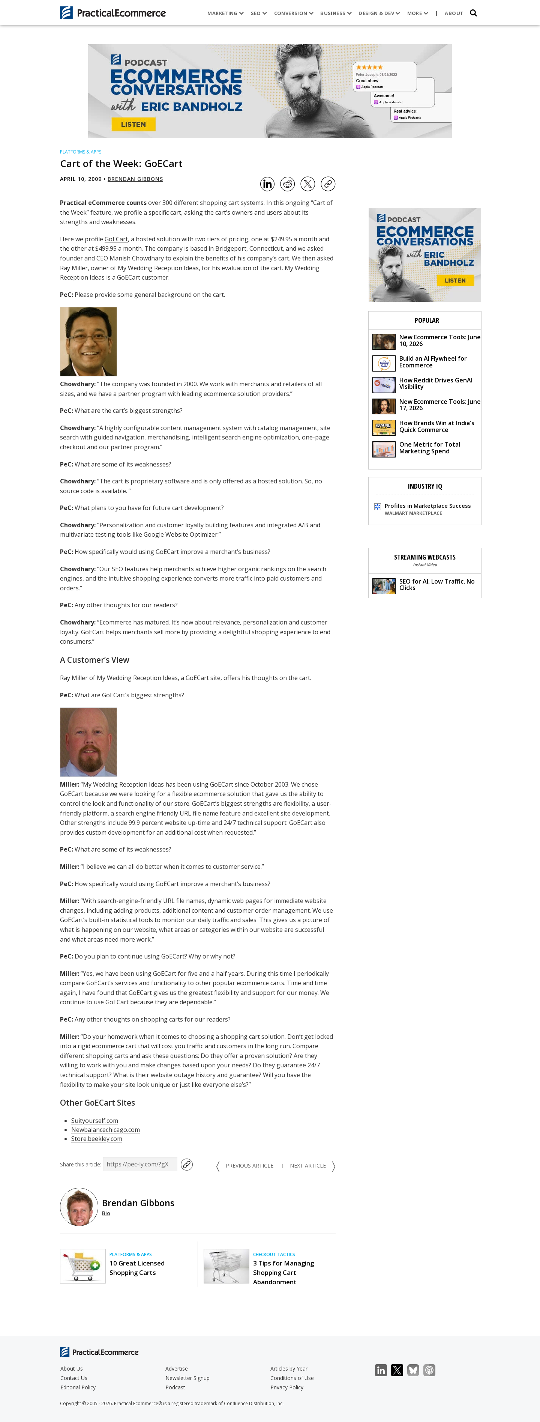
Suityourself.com (94, 1121)
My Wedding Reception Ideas (137, 678)
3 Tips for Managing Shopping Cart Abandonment (283, 1272)
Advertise (176, 1368)
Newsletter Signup (187, 1377)
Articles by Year (289, 1368)
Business (335, 13)
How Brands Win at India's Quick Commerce (423, 427)
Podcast (175, 1387)
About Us (71, 1368)
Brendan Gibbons (135, 178)
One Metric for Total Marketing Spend (416, 448)
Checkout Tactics (274, 1254)
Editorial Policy (78, 1387)
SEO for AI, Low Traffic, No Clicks (423, 585)
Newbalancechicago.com (105, 1130)
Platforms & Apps (80, 152)
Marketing (225, 13)
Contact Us (73, 1377)
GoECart (116, 239)
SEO (258, 13)
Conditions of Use (292, 1377)
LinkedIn (385, 1370)
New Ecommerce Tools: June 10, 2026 (426, 341)
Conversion (293, 13)
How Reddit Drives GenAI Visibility (422, 384)
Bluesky (417, 1370)
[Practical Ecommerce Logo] (113, 12)
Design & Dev (378, 13)
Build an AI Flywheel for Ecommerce (419, 362)
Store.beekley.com (96, 1139)
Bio (106, 1213)
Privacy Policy (286, 1387)
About (453, 13)
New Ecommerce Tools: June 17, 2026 (426, 405)
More (417, 13)
